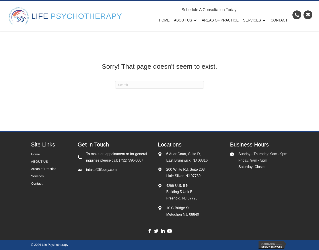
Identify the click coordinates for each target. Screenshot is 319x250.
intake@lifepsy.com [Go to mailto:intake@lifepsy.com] (101, 170)
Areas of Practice (43, 169)
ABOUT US (39, 161)
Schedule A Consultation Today (209, 10)
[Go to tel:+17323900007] (296, 14)
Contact (37, 183)
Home (35, 154)
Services (37, 176)
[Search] (159, 85)
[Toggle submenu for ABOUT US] (195, 20)
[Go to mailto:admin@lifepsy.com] (307, 14)
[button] (149, 231)
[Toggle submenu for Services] (264, 20)
